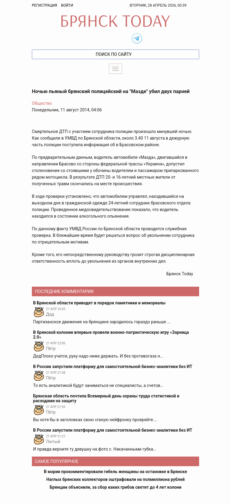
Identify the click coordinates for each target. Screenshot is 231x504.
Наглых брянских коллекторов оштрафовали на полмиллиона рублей (115, 479)
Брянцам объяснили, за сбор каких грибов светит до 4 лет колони (115, 487)
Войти (67, 5)
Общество (42, 103)
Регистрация (44, 5)
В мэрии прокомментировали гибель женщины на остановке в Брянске (115, 471)
